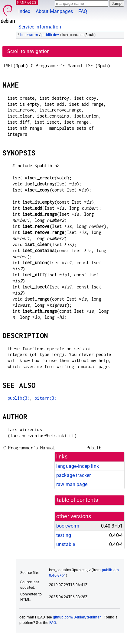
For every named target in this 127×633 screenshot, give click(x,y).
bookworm (29, 35)
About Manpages (54, 11)
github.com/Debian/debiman (77, 617)
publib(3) (19, 398)
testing (63, 535)
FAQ (82, 11)
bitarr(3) (45, 398)
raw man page (71, 484)
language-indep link (77, 466)
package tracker (73, 475)
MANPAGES (27, 2)
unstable (65, 544)
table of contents (77, 500)
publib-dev (50, 35)
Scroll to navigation (28, 51)
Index (24, 11)
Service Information (39, 27)
